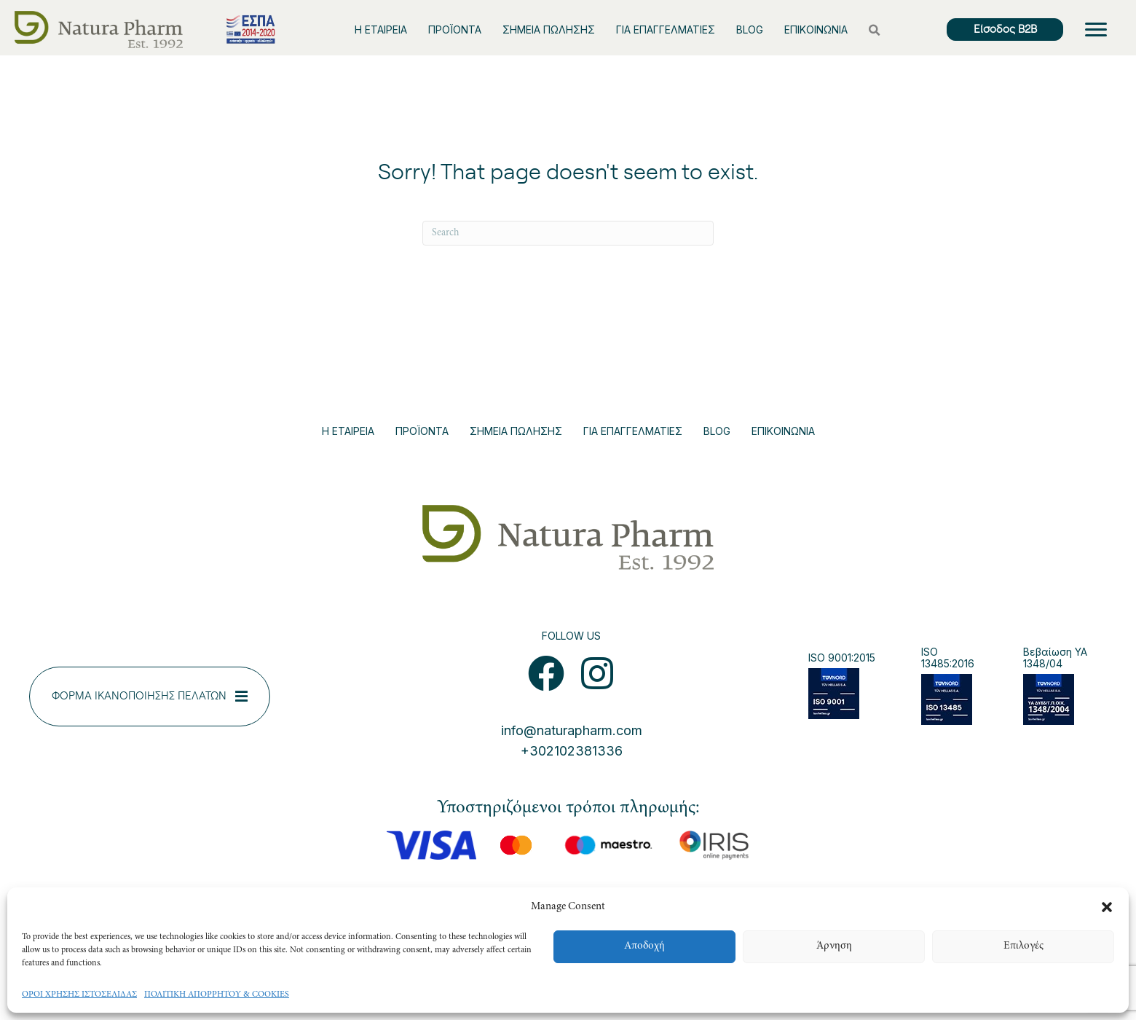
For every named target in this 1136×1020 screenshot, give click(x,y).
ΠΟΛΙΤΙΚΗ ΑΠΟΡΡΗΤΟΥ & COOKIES (216, 994)
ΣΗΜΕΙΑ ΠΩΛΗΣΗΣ (548, 29)
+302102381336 (572, 750)
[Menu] (1096, 29)
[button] (1107, 907)
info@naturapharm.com (571, 730)
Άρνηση (834, 946)
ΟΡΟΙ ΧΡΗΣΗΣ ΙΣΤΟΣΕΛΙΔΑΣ (79, 994)
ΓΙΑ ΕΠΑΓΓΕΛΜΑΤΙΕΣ (665, 29)
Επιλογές (1023, 946)
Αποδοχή (644, 946)
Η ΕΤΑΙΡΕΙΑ (381, 29)
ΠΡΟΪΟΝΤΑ (454, 29)
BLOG (749, 29)
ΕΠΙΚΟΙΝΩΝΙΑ (816, 29)
